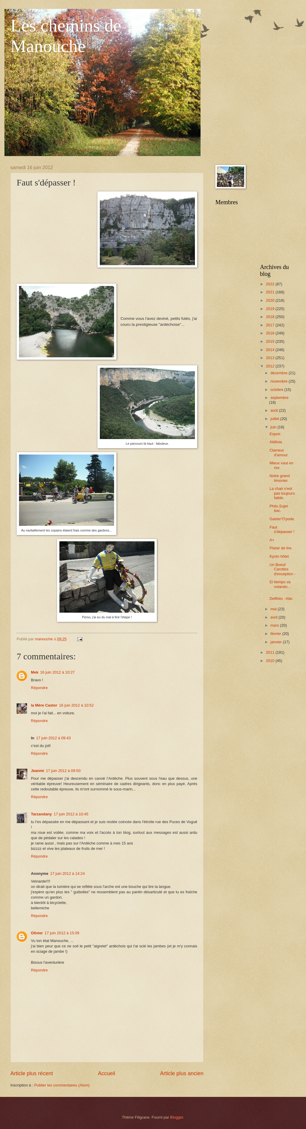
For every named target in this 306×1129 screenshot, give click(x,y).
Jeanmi (37, 770)
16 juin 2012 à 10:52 (76, 705)
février (276, 633)
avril (274, 617)
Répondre (39, 687)
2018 (270, 317)
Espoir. (275, 434)
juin (273, 427)
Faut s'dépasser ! (281, 529)
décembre (279, 373)
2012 (270, 366)
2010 (270, 660)
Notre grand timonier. (279, 478)
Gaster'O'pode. (282, 519)
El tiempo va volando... (280, 584)
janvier (276, 642)
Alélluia (275, 442)
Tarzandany (41, 814)
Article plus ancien (182, 1073)
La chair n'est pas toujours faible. (282, 493)
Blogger (176, 1117)
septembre (279, 397)
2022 (270, 284)
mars (275, 625)
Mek (34, 672)
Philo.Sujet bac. (278, 508)
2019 (270, 308)
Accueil (106, 1073)
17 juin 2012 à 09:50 (63, 770)
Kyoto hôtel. (279, 556)
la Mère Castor (44, 705)
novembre (279, 381)
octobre (277, 389)
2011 (270, 652)
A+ (271, 540)
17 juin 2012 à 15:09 (62, 933)
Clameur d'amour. (278, 452)
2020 (270, 300)
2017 (270, 325)
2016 (270, 333)
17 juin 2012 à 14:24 (67, 873)
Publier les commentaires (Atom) (62, 1085)
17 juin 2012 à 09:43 (53, 738)
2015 (270, 341)
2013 (270, 358)
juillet (275, 418)
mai (273, 609)
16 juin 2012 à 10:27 (57, 672)
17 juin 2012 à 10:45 (71, 814)
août (274, 410)
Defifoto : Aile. (281, 598)
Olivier (37, 933)
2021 (270, 292)
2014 (270, 349)
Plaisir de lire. (280, 548)
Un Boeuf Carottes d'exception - (282, 569)
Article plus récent (31, 1073)
